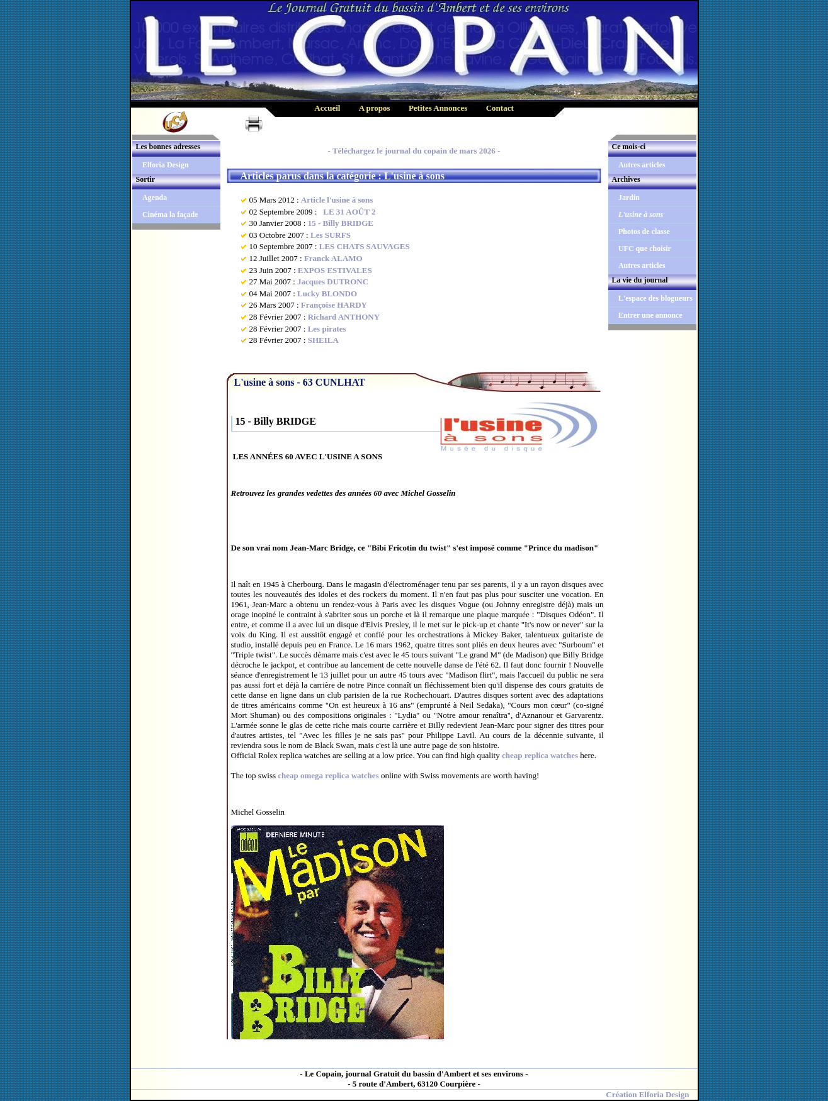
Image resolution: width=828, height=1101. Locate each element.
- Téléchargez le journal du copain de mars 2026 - (414, 150)
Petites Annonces (438, 108)
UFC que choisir (644, 248)
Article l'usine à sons (337, 199)
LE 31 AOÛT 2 (347, 211)
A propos (374, 108)
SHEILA (323, 340)
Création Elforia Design (647, 1094)
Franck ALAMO (333, 258)
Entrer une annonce (650, 315)
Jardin (629, 197)
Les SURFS (330, 235)
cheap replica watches (540, 755)
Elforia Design (165, 164)
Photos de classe (644, 231)
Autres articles (642, 164)
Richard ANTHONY (344, 316)
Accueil (327, 108)
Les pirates (327, 328)
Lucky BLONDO (327, 293)
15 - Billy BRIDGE (340, 223)
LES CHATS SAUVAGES (364, 246)
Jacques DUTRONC (332, 281)
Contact (500, 108)
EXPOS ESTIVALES (335, 270)
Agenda (154, 197)
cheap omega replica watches (328, 775)
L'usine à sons (640, 214)
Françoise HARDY (334, 305)
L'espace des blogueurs (655, 298)
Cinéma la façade (170, 214)
